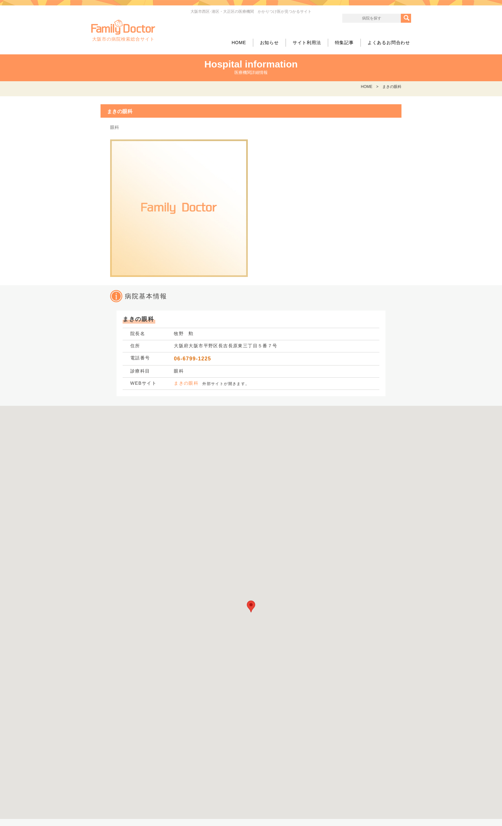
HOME (238, 42)
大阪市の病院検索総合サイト (123, 31)
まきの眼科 (186, 383)
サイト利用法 (307, 42)
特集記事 (344, 42)
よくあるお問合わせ (389, 42)
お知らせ (269, 42)
